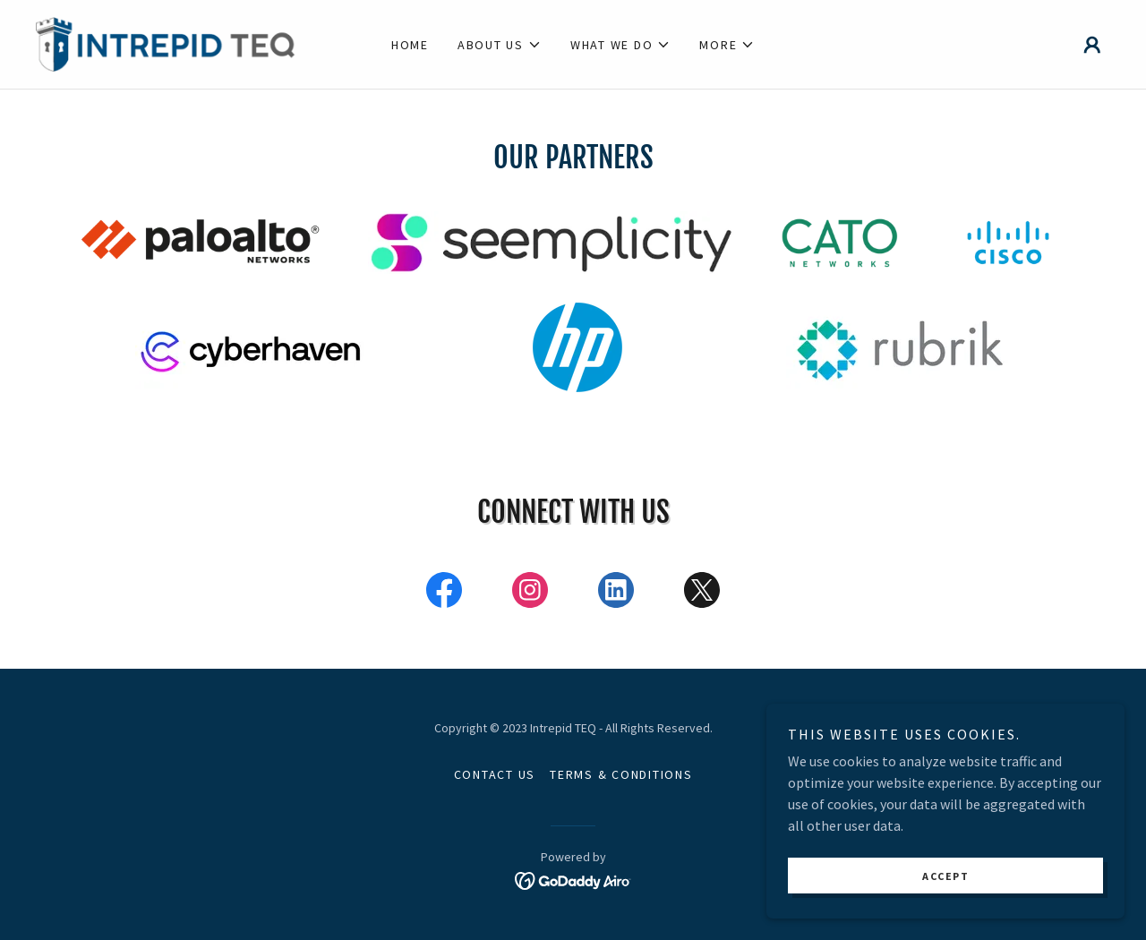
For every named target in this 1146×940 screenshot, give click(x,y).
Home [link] (410, 45)
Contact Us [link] (495, 774)
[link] (170, 42)
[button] (500, 45)
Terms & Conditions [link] (621, 774)
